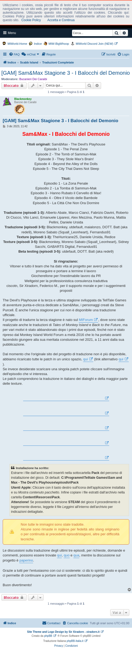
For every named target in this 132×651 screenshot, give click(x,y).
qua (76, 555)
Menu (9, 33)
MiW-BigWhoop (59, 43)
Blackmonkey (22, 99)
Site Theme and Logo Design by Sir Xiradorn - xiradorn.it (63, 631)
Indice (38, 43)
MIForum (86, 320)
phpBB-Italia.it (75, 640)
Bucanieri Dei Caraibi (33, 79)
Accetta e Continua (60, 20)
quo (67, 555)
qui (85, 359)
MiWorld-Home (17, 43)
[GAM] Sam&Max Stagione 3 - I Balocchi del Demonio (65, 73)
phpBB (48, 635)
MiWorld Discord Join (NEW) (94, 43)
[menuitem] (14, 54)
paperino (26, 560)
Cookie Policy (31, 20)
